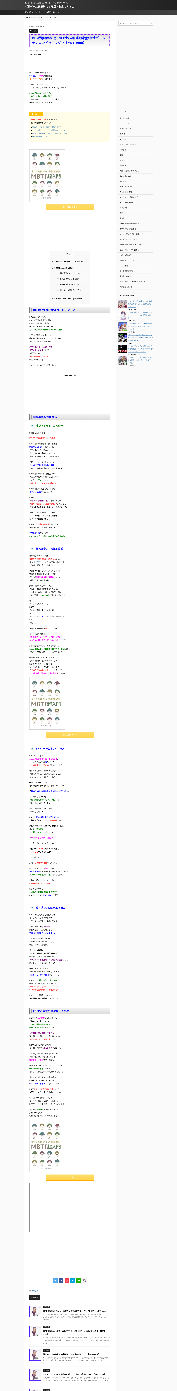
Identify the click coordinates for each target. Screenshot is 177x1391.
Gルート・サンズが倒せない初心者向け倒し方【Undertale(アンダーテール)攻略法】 (140, 337)
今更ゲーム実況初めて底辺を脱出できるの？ (51, 6)
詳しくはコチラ (70, 207)
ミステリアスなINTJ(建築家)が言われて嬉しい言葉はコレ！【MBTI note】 (74, 1374)
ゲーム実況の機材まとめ (51, 12)
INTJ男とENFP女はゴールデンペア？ (71, 262)
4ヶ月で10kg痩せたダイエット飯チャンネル (49, 133)
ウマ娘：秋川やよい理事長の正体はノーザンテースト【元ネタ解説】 (140, 315)
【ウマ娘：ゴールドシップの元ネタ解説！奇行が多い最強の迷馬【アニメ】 (140, 304)
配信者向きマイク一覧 (32, 12)
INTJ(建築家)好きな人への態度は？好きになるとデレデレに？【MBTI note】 (75, 1311)
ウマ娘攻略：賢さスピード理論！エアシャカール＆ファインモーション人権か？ (140, 326)
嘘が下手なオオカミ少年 (68, 273)
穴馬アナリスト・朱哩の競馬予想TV (46, 127)
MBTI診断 (34, 1291)
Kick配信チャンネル (40, 137)
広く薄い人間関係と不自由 (69, 290)
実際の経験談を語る (63, 268)
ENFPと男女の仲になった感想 (68, 299)
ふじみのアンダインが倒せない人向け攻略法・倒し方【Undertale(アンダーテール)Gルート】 (140, 349)
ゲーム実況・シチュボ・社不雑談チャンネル (49, 130)
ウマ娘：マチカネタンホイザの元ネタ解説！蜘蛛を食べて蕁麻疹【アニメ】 (140, 360)
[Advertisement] (71, 63)
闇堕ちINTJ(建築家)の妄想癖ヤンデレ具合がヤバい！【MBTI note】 (71, 1354)
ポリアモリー (38, 562)
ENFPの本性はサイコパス (69, 284)
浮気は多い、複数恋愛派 (68, 279)
